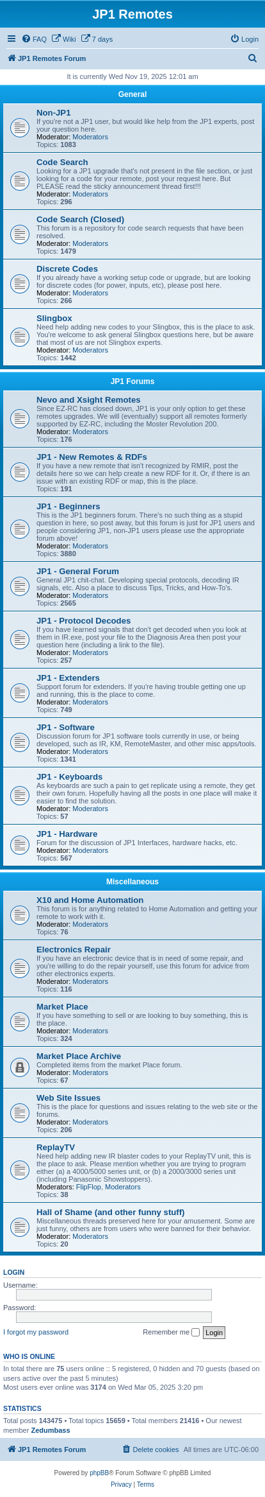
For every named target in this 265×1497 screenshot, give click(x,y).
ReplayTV (55, 1147)
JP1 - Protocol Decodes (83, 621)
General (132, 94)
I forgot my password (35, 1332)
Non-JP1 (53, 113)
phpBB (99, 1472)
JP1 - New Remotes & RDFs (91, 457)
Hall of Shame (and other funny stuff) (110, 1212)
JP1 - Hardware (66, 834)
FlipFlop (88, 1187)
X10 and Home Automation (89, 900)
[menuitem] (34, 39)
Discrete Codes (67, 269)
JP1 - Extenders (68, 678)
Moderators (90, 137)
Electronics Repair (73, 949)
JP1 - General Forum (77, 571)
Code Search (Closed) (80, 219)
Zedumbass (50, 1430)
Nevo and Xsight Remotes (88, 400)
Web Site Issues (68, 1098)
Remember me (171, 1332)
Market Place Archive (78, 1056)
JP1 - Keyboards (69, 777)
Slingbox (54, 318)
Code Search (62, 162)
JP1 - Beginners (68, 506)
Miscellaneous (132, 881)
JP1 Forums (133, 381)
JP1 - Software (65, 727)
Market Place (62, 1006)
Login (13, 1272)
